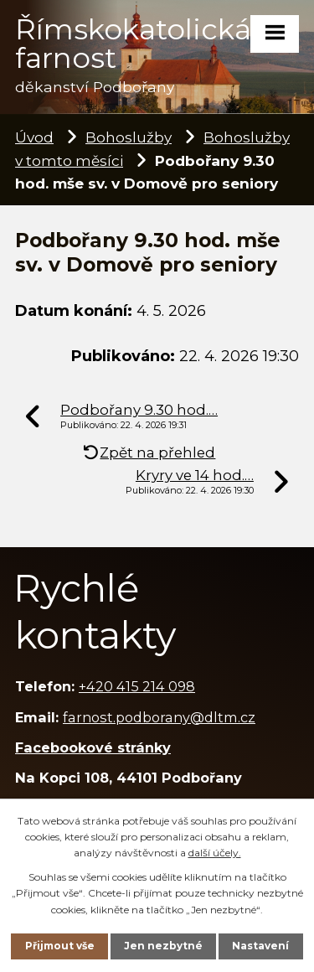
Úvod (34, 137)
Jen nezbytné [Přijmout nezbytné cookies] (163, 945)
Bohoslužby (128, 137)
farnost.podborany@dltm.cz (159, 717)
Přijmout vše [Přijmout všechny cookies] (60, 945)
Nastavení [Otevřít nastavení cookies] (260, 945)
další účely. (214, 852)
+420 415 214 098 (137, 686)
